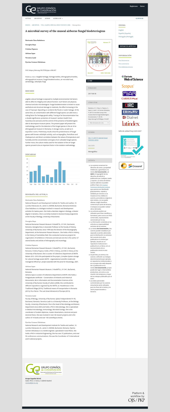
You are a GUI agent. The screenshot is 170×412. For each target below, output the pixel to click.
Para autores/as (124, 64)
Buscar (139, 18)
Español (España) (125, 33)
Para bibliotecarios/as (126, 67)
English (121, 30)
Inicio (27, 25)
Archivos (38, 18)
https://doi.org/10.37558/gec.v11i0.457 (42, 70)
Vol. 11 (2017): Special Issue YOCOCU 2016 (55, 25)
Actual (28, 18)
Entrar (142, 6)
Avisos (47, 18)
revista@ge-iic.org (31, 383)
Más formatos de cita (97, 123)
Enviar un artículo (128, 46)
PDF (90, 81)
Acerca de (57, 18)
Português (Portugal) (126, 37)
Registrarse (134, 6)
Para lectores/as (124, 60)
